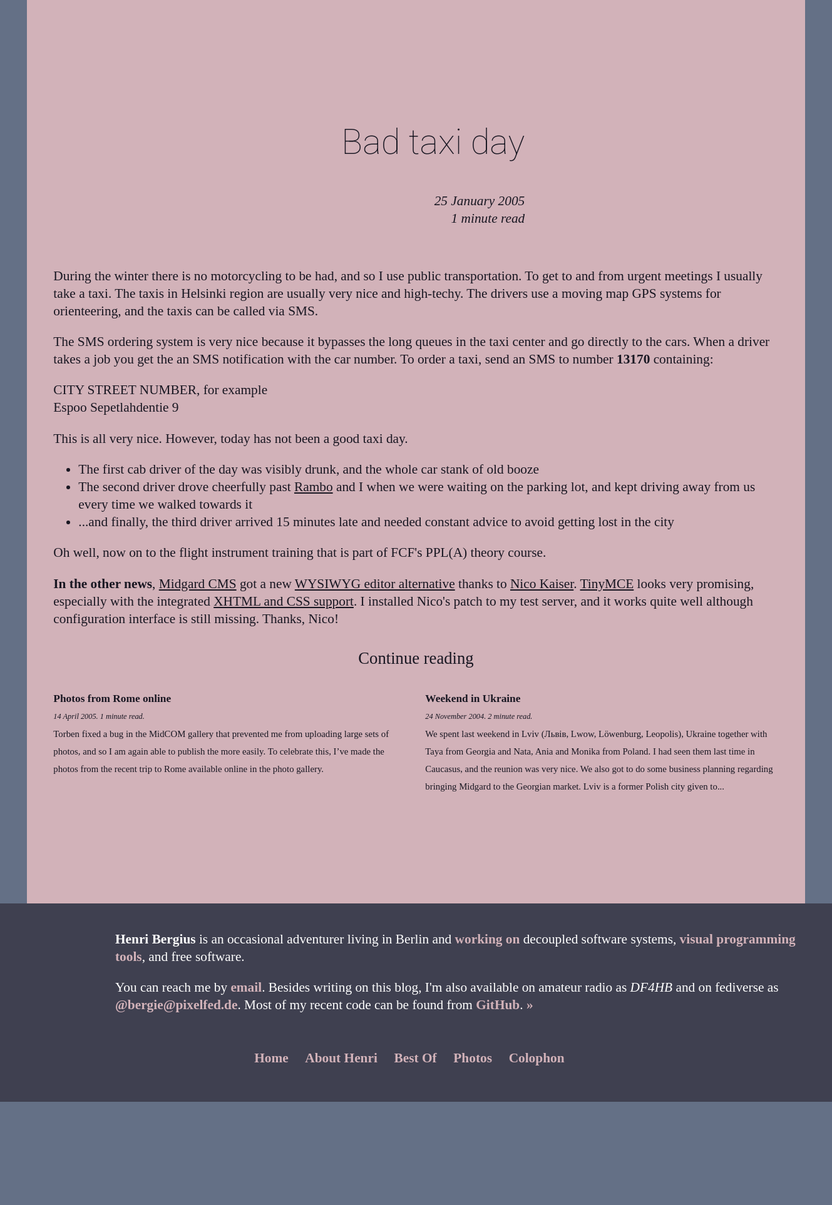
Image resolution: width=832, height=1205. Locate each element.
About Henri (341, 1057)
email (246, 987)
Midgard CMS (198, 583)
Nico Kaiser (541, 583)
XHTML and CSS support (283, 601)
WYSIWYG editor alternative (375, 583)
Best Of (415, 1057)
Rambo (313, 486)
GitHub (498, 1004)
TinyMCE (607, 583)
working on (487, 939)
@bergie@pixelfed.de (176, 1004)
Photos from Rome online (112, 698)
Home (271, 1057)
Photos (472, 1057)
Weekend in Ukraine (472, 698)
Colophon (537, 1057)
